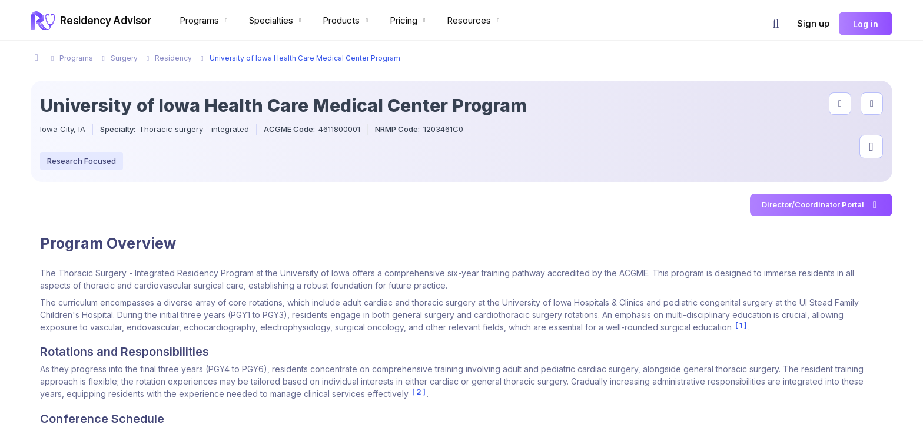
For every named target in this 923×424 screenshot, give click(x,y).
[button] (776, 23)
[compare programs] (872, 103)
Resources (474, 20)
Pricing (409, 20)
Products (347, 20)
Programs (205, 20)
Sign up (813, 23)
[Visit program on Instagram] (871, 146)
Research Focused (81, 160)
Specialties (276, 20)
